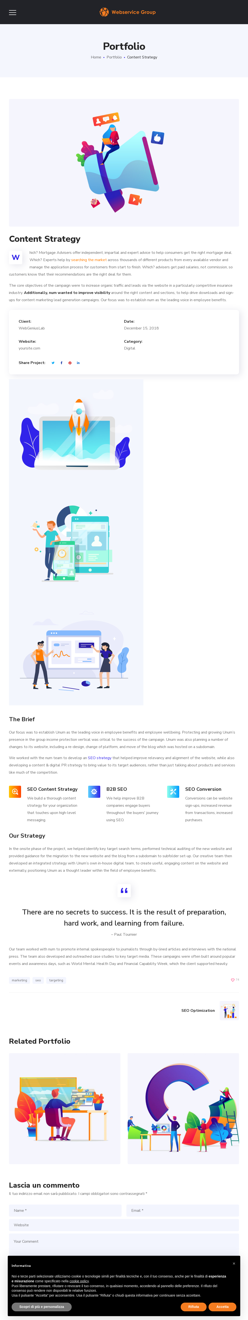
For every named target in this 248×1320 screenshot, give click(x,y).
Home (96, 57)
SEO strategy (99, 758)
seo (38, 980)
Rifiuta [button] (193, 1307)
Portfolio (114, 57)
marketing (19, 980)
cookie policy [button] (79, 1281)
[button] (234, 1263)
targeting (56, 980)
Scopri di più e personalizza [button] (41, 1307)
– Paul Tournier (124, 934)
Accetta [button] (222, 1307)
